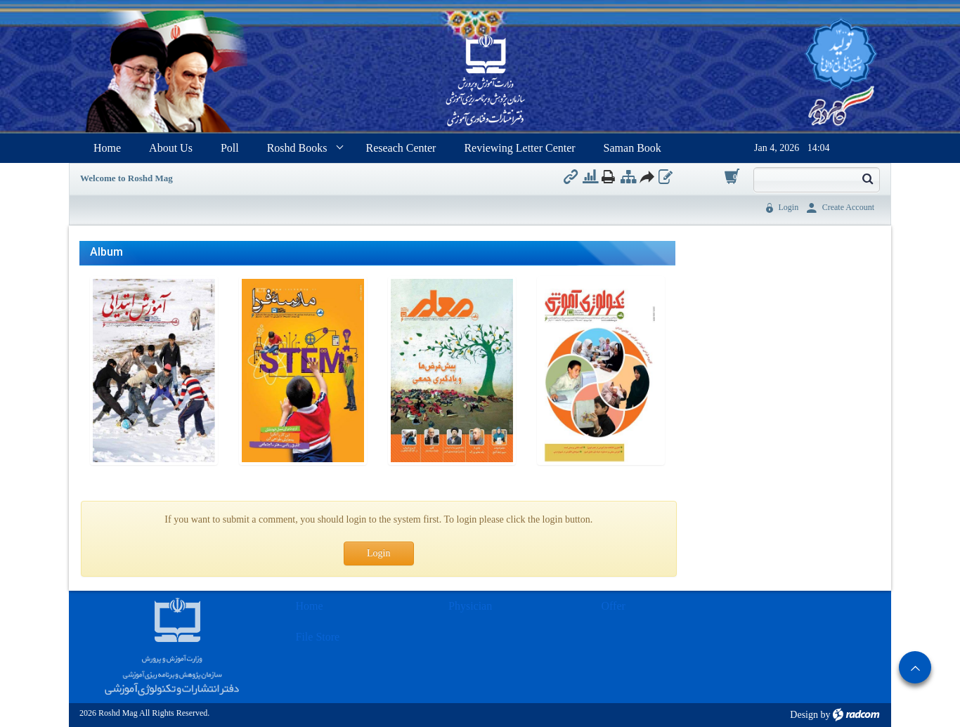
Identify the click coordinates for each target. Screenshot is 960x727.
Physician (470, 606)
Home (309, 606)
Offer (613, 606)
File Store (318, 637)
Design (804, 714)
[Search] (804, 178)
